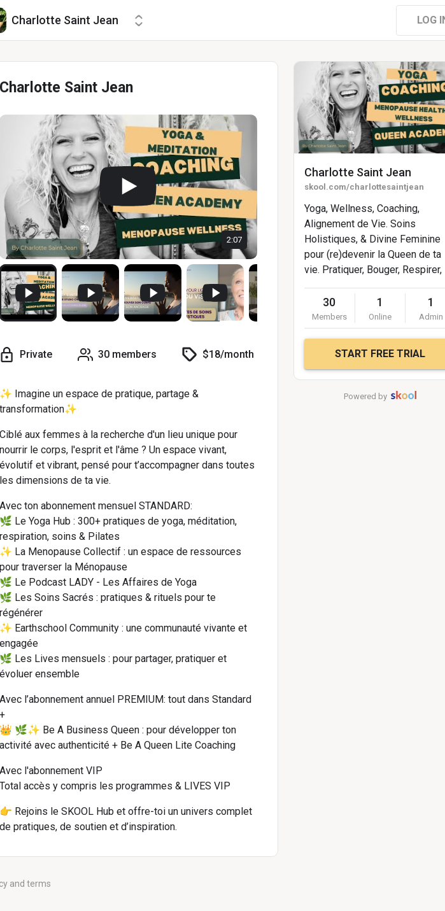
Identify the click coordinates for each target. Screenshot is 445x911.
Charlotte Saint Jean (357, 172)
